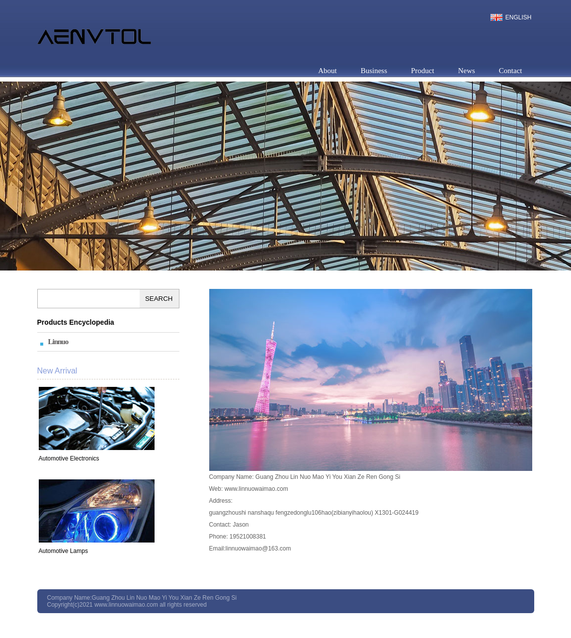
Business (374, 71)
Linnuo (58, 342)
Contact (510, 71)
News (466, 71)
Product (422, 71)
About (327, 71)
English (518, 17)
